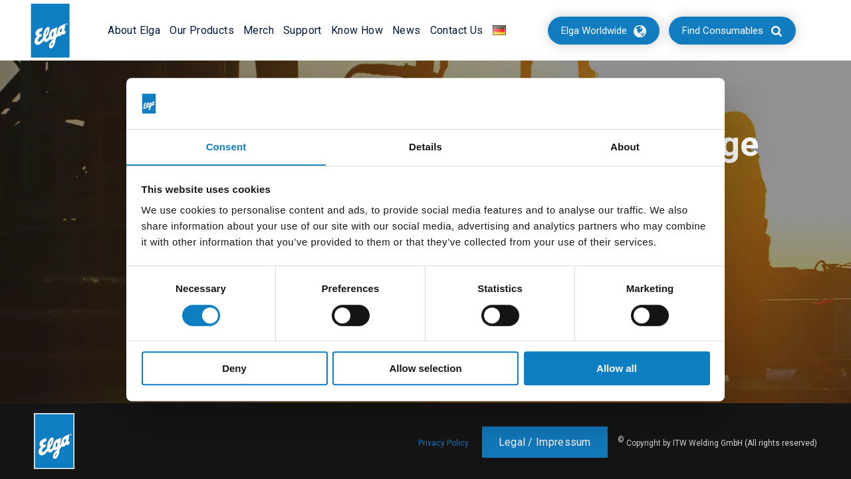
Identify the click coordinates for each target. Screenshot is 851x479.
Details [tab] (425, 146)
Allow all (616, 369)
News (406, 30)
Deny (234, 369)
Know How (357, 30)
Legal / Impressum (545, 442)
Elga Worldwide (594, 31)
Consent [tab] (226, 146)
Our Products (202, 30)
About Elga (134, 30)
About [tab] (625, 146)
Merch (258, 30)
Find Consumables (722, 31)
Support (302, 30)
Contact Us (456, 30)
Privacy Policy (443, 443)
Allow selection (425, 369)
